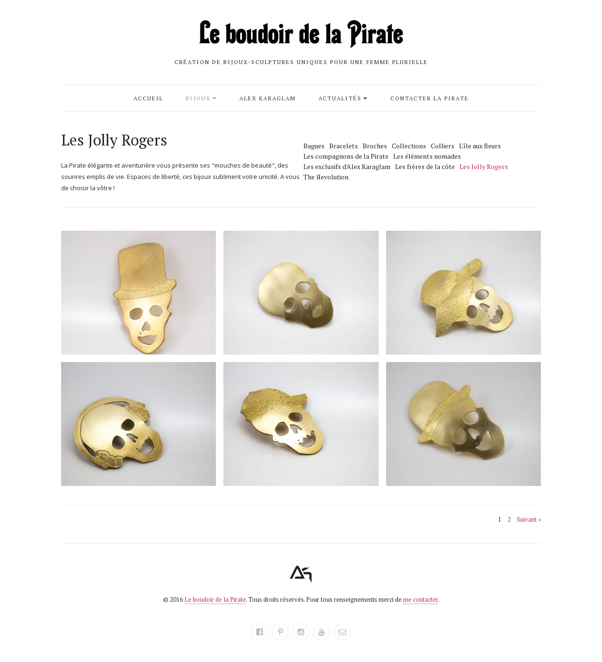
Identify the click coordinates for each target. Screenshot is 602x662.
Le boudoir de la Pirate (215, 599)
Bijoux (198, 98)
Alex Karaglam (267, 98)
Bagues (314, 146)
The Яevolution (326, 177)
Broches (375, 146)
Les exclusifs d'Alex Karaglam (346, 166)
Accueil (148, 98)
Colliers (442, 146)
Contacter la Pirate (429, 98)
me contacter (420, 599)
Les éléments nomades (427, 156)
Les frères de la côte (425, 166)
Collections (409, 146)
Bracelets (343, 146)
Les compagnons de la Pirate (345, 156)
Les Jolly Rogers (483, 166)
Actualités (340, 98)
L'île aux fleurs (480, 146)
